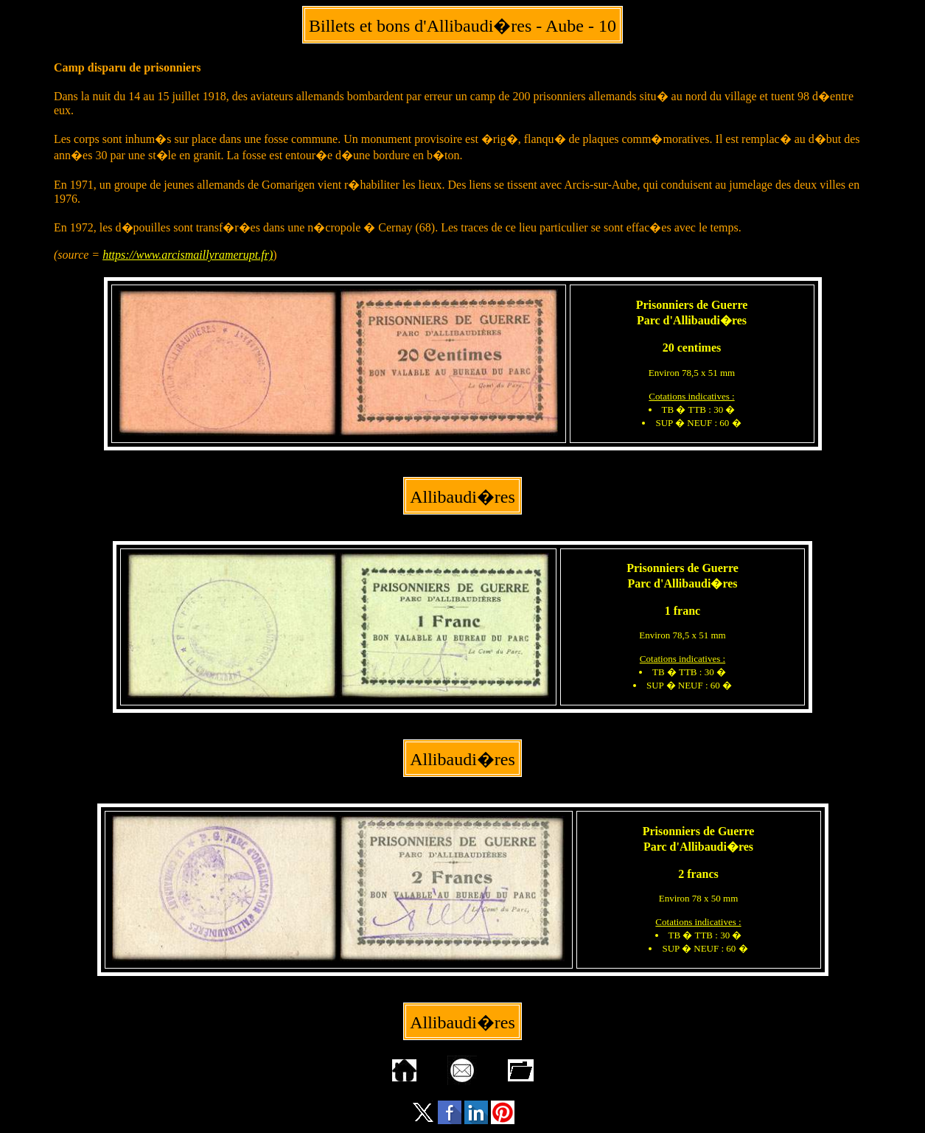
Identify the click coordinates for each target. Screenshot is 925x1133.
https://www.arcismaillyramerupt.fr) (187, 254)
